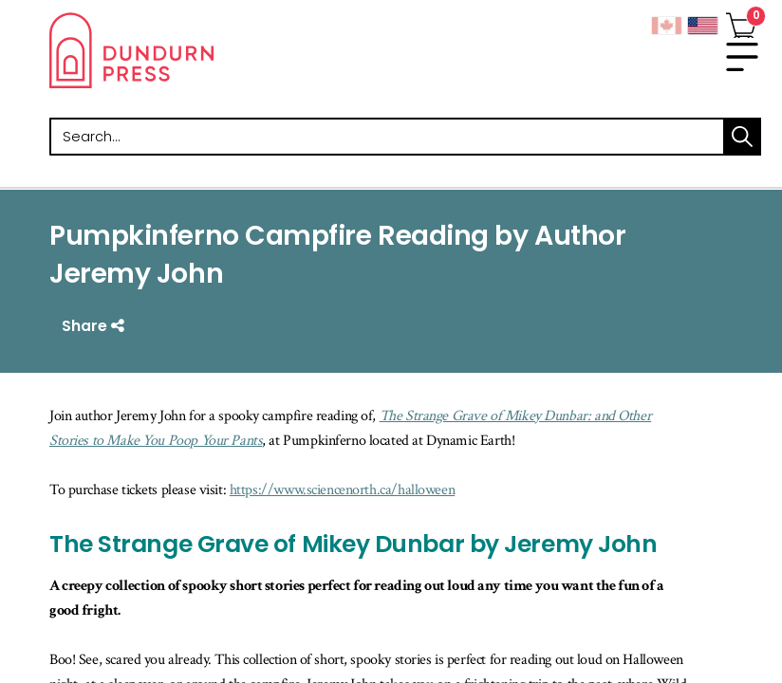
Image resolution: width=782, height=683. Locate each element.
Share (95, 326)
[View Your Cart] (741, 21)
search (742, 137)
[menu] (742, 57)
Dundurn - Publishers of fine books (220, 50)
